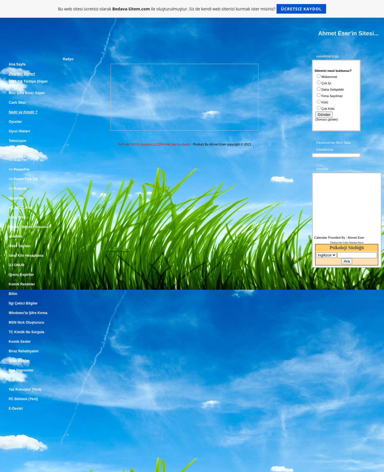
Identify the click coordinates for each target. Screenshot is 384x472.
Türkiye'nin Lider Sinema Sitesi (346, 242)
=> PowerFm (19, 169)
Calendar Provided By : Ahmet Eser (339, 237)
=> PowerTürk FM (23, 179)
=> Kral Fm (18, 160)
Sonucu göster (327, 119)
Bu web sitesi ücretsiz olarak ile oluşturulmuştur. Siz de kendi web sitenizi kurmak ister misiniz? (192, 9)
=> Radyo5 (17, 189)
